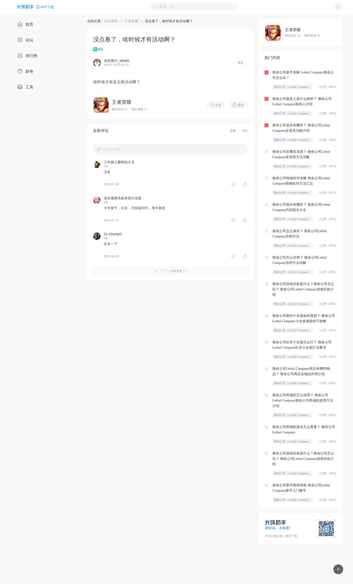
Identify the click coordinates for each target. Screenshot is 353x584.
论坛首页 (111, 21)
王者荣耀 (131, 21)
